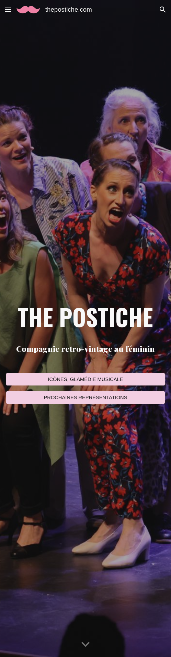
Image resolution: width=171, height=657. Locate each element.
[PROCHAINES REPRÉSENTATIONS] (85, 397)
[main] (85, 317)
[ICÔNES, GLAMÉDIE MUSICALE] (85, 379)
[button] (8, 9)
